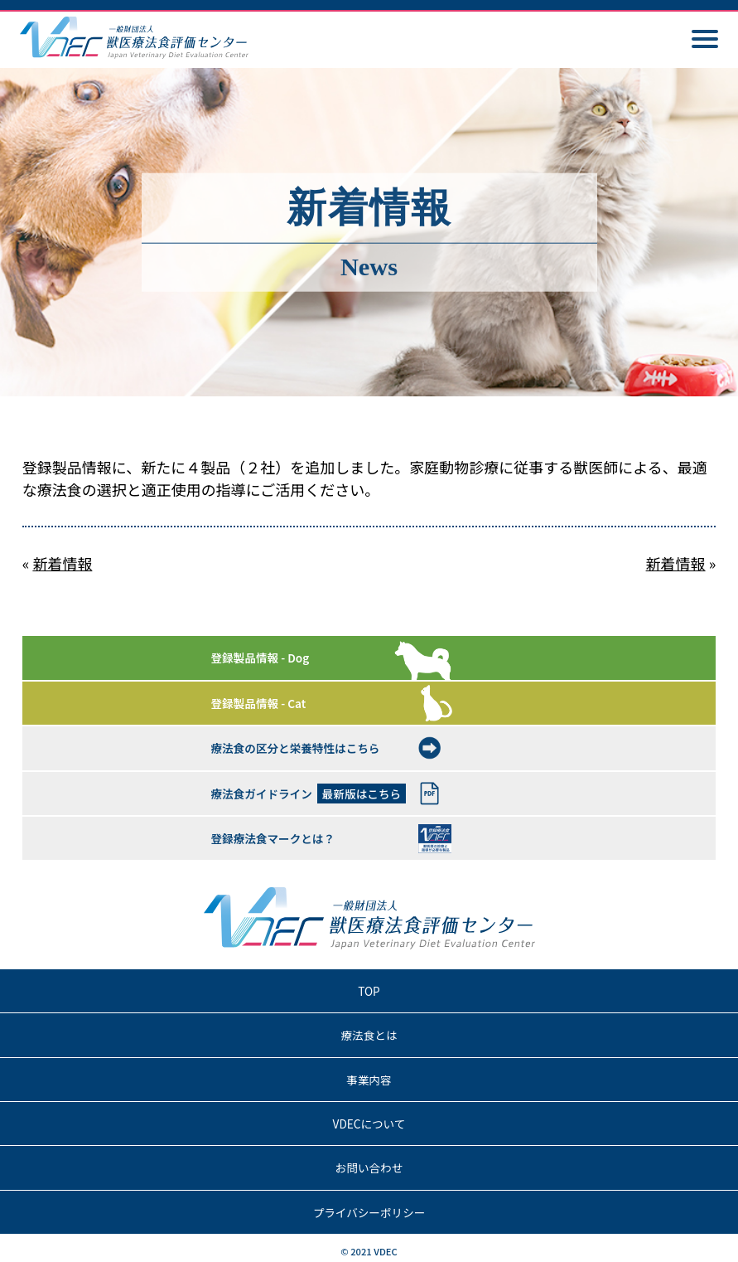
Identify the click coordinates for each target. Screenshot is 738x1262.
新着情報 (62, 563)
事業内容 (368, 1079)
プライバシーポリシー (369, 1212)
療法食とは (369, 1035)
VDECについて (369, 1123)
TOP (368, 991)
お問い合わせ (369, 1167)
